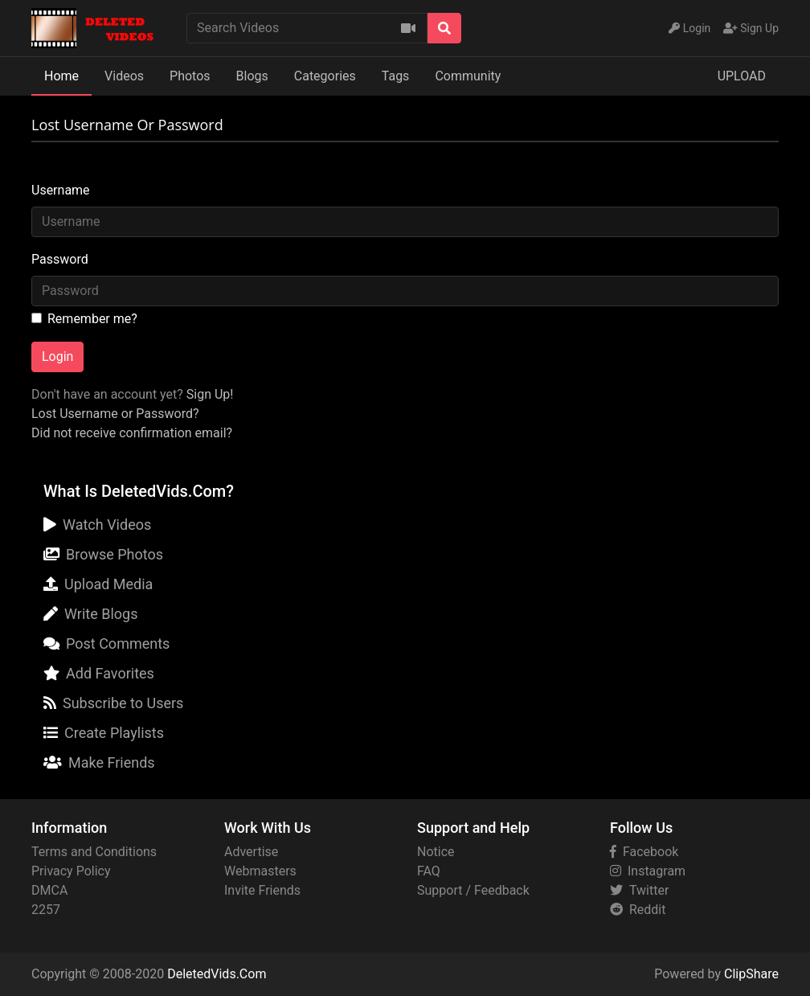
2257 (45, 909)
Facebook (644, 851)
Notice (436, 851)
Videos (124, 76)
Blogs (252, 76)
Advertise (251, 851)
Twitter (639, 890)
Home (61, 76)
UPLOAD (742, 76)
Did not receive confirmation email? (131, 433)
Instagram (647, 871)
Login (57, 356)
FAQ (428, 871)
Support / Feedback (473, 890)
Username (60, 190)
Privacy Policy (71, 871)
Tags (396, 76)
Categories (325, 76)
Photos (190, 76)
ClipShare (751, 974)
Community (468, 76)
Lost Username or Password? (115, 413)
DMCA (49, 890)
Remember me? (92, 318)
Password (59, 259)
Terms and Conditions (94, 851)
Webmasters (260, 871)
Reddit (637, 909)
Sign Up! (210, 394)
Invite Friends (262, 890)
